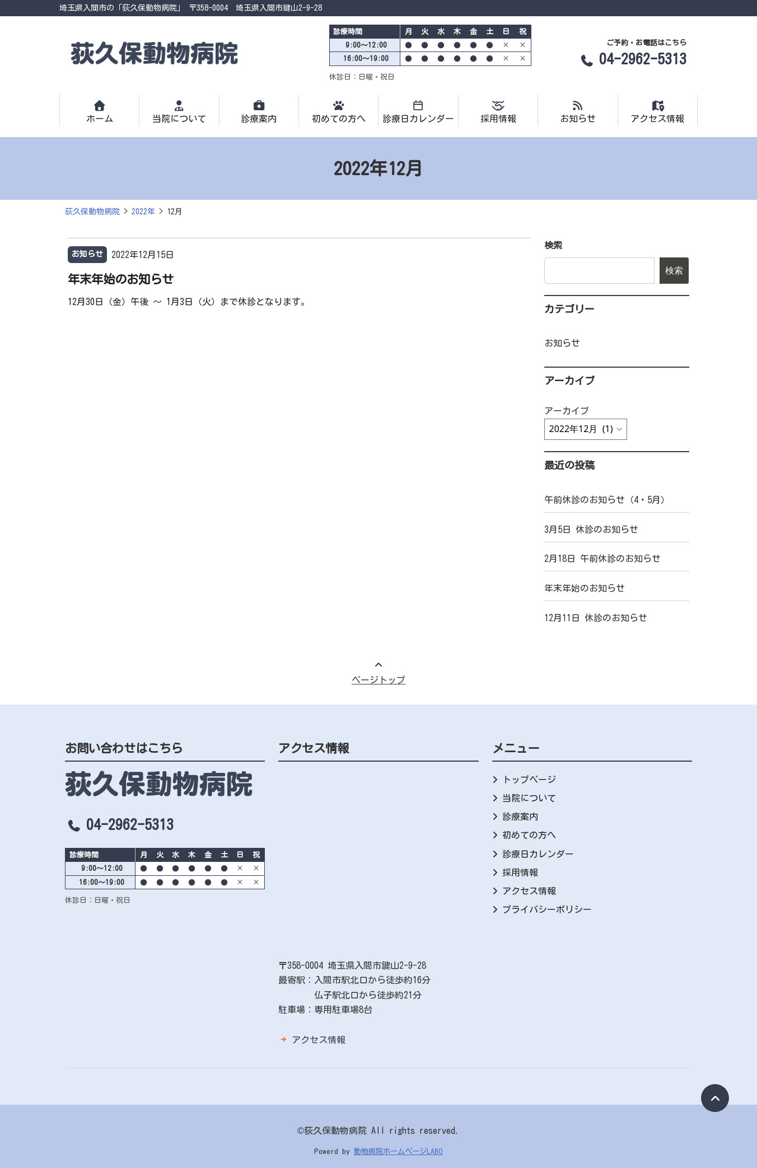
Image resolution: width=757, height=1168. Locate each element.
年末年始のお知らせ (121, 279)
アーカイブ (566, 410)
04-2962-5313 (632, 58)
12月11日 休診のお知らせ (595, 617)
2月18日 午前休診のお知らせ (602, 558)
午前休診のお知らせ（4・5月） (607, 499)
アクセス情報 (657, 111)
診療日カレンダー (417, 111)
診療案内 (258, 111)
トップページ (529, 779)
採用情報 (498, 111)
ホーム (99, 111)
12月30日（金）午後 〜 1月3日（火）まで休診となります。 (189, 301)
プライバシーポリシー (547, 909)
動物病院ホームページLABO (398, 1151)
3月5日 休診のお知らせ (591, 529)
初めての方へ (338, 111)
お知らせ (577, 111)
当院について (178, 111)
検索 (553, 245)
